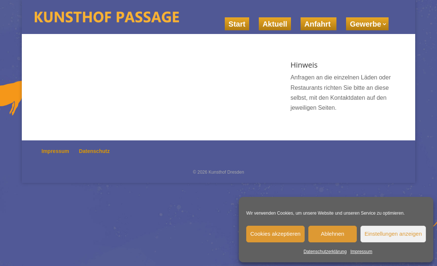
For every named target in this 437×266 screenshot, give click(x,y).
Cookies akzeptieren (275, 234)
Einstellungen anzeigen (393, 234)
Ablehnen (332, 234)
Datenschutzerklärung (325, 251)
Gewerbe (365, 24)
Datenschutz (94, 151)
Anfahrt (318, 24)
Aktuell (274, 24)
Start (236, 24)
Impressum (361, 251)
